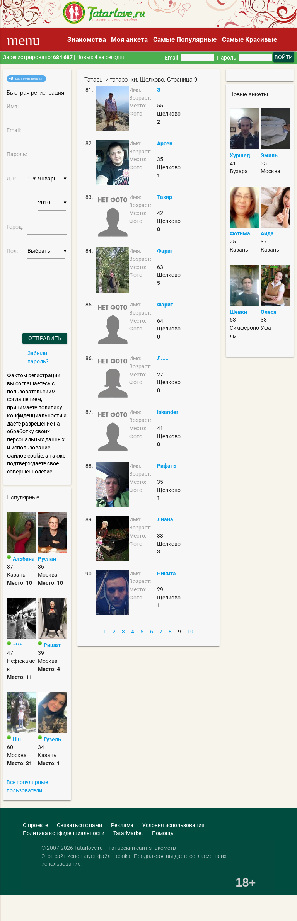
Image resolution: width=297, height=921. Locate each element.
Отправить (44, 338)
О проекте (35, 825)
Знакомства (86, 39)
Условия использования (173, 825)
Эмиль (269, 155)
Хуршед (240, 155)
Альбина (24, 559)
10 (190, 631)
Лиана (165, 519)
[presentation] (27, 286)
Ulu (17, 739)
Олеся (269, 312)
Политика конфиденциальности (63, 833)
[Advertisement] (56, 902)
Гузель (52, 739)
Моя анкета (129, 39)
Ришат (52, 645)
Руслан (47, 559)
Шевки (238, 312)
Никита (166, 573)
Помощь (163, 833)
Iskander (167, 412)
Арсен (164, 143)
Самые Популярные (185, 39)
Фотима (240, 233)
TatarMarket (128, 833)
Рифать (166, 466)
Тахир (164, 197)
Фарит (165, 251)
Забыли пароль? (38, 357)
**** (17, 645)
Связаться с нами (79, 825)
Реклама (122, 825)
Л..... (163, 358)
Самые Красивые (249, 39)
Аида (267, 233)
